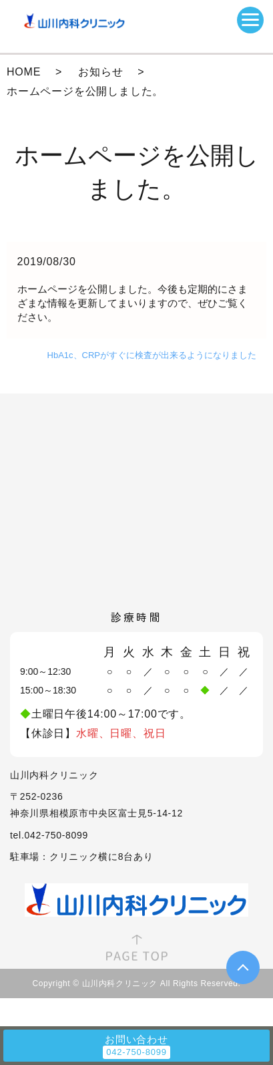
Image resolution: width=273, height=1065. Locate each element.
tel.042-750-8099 (49, 835)
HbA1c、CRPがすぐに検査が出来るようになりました (151, 355)
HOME (24, 72)
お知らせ (100, 72)
